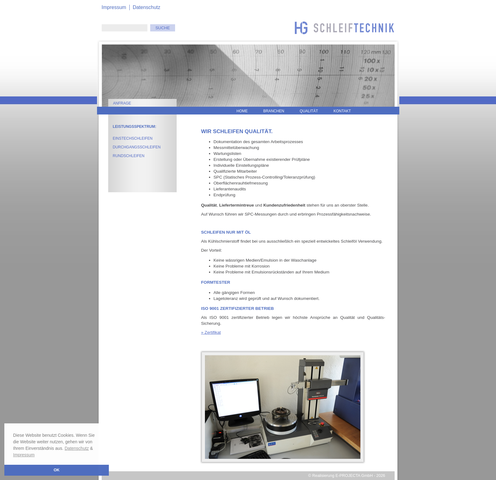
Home (242, 111)
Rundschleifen (129, 156)
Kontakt (342, 111)
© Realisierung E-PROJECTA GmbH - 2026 (346, 475)
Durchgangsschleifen (137, 147)
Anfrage (122, 103)
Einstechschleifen (133, 138)
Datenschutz (77, 448)
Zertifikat (213, 332)
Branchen (273, 111)
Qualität (309, 111)
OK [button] (57, 470)
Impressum (24, 454)
